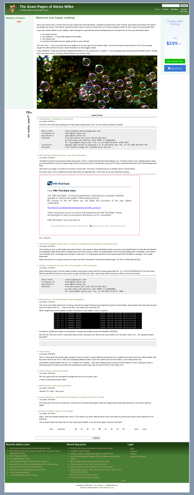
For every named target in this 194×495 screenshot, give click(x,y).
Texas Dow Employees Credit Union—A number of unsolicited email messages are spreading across (78, 244)
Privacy (133, 454)
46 (124, 429)
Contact (184, 9)
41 (94, 429)
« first (51, 429)
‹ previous (61, 429)
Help (132, 448)
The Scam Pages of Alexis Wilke (47, 7)
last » (145, 429)
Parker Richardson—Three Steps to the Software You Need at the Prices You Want (71, 397)
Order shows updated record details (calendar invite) (30, 448)
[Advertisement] (19, 66)
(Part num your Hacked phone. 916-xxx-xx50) (27, 470)
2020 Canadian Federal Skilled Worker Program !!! (29, 461)
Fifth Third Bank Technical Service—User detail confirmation (62, 155)
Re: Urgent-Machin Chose (19, 458)
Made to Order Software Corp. (104, 487)
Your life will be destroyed (19, 472)
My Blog (174, 9)
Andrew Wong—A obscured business (53, 371)
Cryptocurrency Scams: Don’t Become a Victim (88, 464)
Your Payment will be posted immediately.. (25, 467)
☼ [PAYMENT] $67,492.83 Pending (23, 475)
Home (157, 9)
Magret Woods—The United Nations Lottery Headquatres (61, 299)
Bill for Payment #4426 (18, 456)
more (123, 480)
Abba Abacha (44, 351)
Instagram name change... (80, 451)
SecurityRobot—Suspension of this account (56, 119)
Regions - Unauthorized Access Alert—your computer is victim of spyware (68, 265)
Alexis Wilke (98, 485)
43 (106, 429)
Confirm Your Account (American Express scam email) (91, 448)
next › (136, 429)
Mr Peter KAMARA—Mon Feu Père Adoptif (56, 411)
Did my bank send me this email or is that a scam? (90, 461)
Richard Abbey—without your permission (55, 385)
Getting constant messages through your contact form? (91, 453)
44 (112, 429)
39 (82, 429)
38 (76, 429)
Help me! (133, 451)
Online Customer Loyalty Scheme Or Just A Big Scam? (91, 467)
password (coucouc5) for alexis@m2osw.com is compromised (33, 464)
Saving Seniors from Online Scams (84, 475)
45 (118, 429)
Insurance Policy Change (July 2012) (84, 477)
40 (88, 429)
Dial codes (184, 11)
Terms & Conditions (138, 456)
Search (166, 9)
